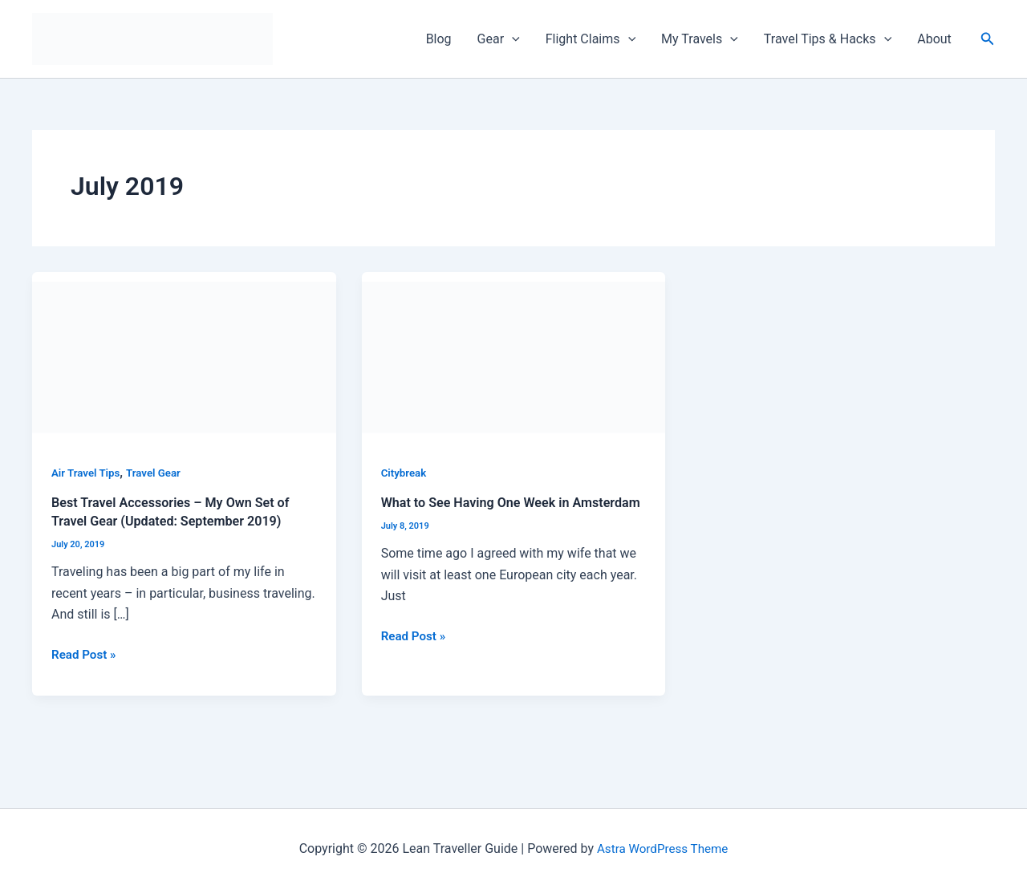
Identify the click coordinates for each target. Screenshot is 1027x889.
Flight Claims (590, 39)
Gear (498, 39)
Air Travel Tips (87, 472)
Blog (439, 39)
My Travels (699, 39)
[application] (512, 39)
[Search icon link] (987, 39)
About (934, 39)
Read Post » (85, 652)
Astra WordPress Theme (662, 848)
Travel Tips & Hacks (827, 39)
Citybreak (405, 472)
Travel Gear (159, 472)
